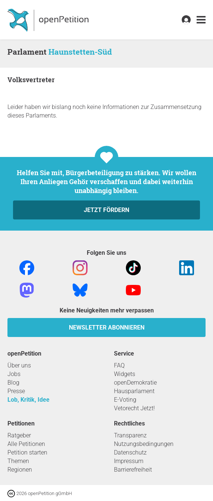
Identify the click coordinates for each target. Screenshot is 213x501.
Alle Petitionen (26, 443)
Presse (16, 391)
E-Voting (125, 399)
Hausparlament (134, 391)
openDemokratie (135, 382)
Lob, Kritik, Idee (28, 399)
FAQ (119, 365)
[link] (201, 20)
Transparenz (130, 435)
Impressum (128, 461)
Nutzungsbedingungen (144, 443)
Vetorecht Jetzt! (134, 408)
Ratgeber (19, 435)
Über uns (19, 365)
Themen (18, 461)
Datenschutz (130, 452)
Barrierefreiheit (133, 469)
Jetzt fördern (106, 209)
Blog (13, 382)
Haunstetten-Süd (80, 51)
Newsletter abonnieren (106, 327)
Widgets (124, 374)
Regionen (19, 469)
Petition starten (27, 452)
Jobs (13, 374)
